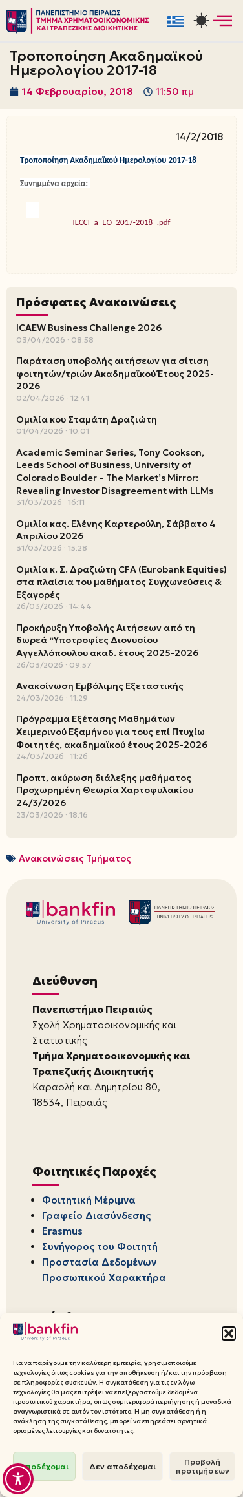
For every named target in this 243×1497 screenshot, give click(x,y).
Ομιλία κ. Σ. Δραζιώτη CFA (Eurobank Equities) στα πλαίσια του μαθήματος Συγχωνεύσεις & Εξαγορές (121, 582)
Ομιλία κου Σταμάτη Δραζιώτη (86, 419)
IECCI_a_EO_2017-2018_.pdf (121, 222)
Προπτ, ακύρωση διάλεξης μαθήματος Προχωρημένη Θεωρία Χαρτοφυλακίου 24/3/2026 (104, 790)
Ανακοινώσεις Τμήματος (75, 858)
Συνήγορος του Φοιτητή (100, 1246)
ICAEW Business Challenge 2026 (89, 328)
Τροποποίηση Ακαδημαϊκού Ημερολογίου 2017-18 (108, 160)
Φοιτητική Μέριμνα (89, 1200)
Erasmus (62, 1231)
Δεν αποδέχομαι (122, 1466)
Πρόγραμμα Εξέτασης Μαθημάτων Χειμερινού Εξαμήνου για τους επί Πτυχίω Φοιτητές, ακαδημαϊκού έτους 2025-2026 (111, 731)
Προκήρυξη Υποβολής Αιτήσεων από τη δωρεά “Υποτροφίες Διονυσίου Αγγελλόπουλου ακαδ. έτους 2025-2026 (107, 640)
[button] (228, 1333)
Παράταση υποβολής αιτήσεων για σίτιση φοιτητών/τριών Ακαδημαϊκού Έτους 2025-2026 (115, 373)
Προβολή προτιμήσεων (202, 1466)
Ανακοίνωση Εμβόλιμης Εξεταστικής (100, 686)
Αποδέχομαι (44, 1466)
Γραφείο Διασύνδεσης (96, 1215)
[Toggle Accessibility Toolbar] (18, 1479)
